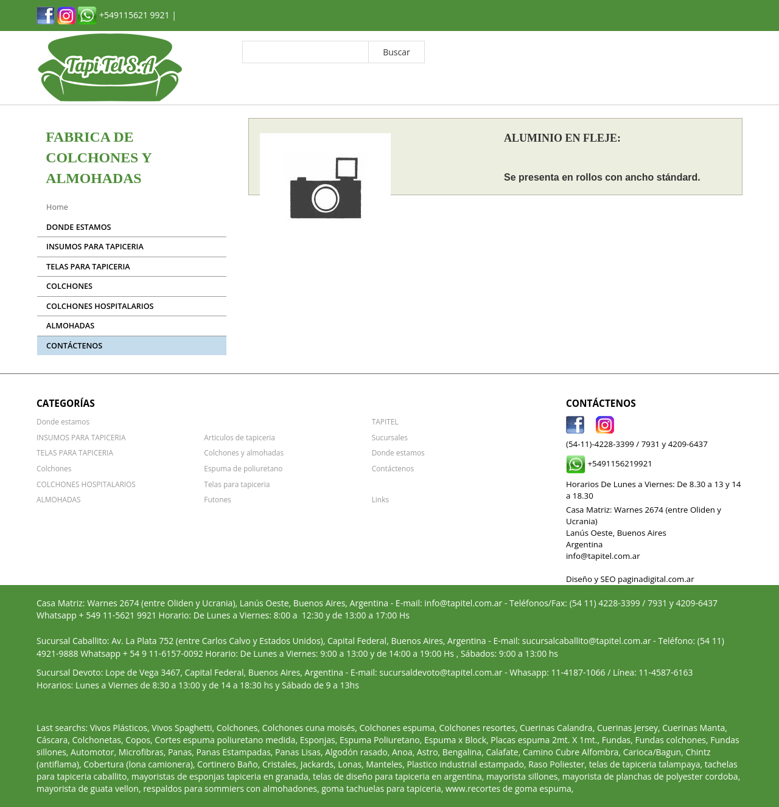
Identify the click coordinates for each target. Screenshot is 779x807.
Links (380, 499)
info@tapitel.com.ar (463, 603)
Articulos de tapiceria (239, 437)
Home (57, 207)
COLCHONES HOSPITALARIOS (99, 306)
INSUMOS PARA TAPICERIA (95, 246)
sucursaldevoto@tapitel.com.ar (440, 672)
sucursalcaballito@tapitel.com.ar (586, 640)
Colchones (69, 286)
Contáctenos (74, 346)
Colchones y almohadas (244, 452)
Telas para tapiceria (237, 484)
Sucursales (390, 437)
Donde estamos (78, 227)
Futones (217, 499)
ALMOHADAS (70, 325)
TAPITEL (385, 421)
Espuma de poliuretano (243, 468)
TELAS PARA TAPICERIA (88, 266)
